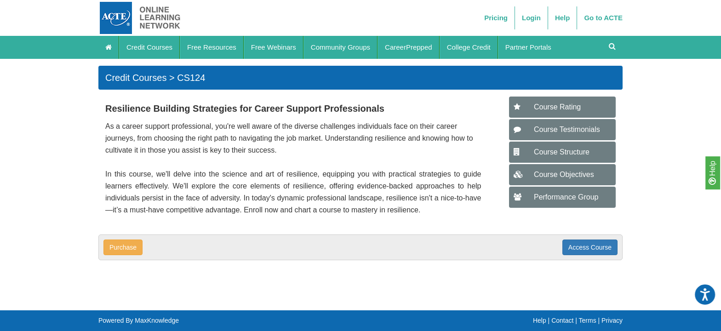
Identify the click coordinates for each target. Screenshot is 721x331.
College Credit (469, 47)
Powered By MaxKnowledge (138, 320)
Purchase (123, 247)
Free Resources (211, 47)
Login (531, 18)
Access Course (590, 247)
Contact (562, 320)
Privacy (612, 320)
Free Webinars (273, 47)
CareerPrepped (408, 47)
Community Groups (340, 47)
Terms (587, 320)
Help (712, 173)
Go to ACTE (603, 18)
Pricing (496, 18)
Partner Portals (528, 47)
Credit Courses (149, 47)
